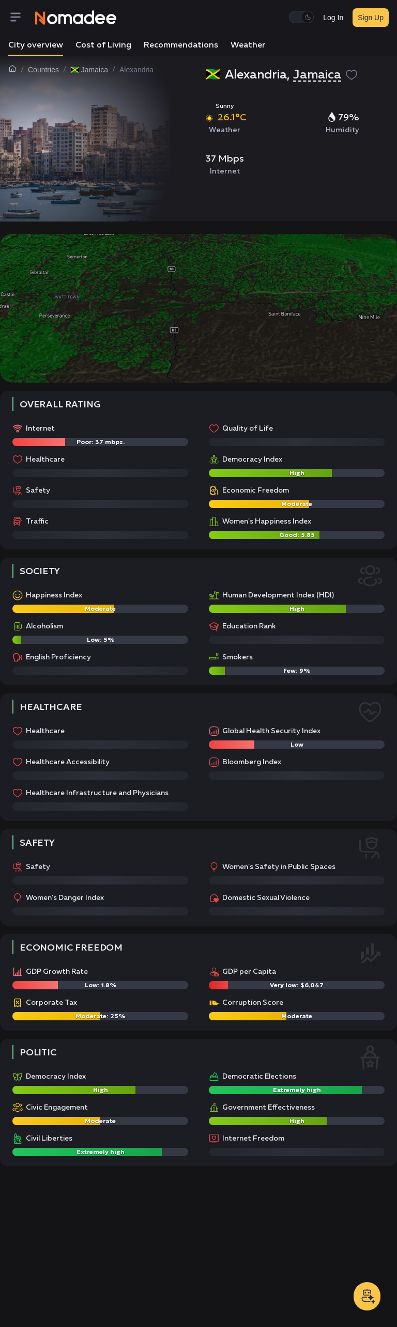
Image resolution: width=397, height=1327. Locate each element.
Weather (248, 45)
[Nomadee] (76, 17)
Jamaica (317, 75)
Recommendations (181, 45)
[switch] (301, 17)
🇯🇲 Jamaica (89, 70)
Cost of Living (103, 45)
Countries (43, 70)
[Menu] (21, 18)
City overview (35, 45)
